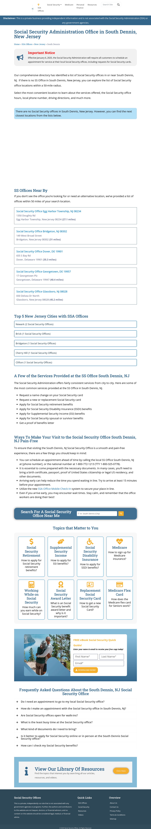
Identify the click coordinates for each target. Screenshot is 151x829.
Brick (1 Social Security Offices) (33, 333)
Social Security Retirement (31, 551)
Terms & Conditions (117, 815)
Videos (80, 815)
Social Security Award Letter (61, 594)
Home (17, 44)
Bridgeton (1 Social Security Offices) (36, 343)
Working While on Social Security (31, 596)
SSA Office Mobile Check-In (54, 489)
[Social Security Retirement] (31, 541)
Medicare (69, 4)
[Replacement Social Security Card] (90, 584)
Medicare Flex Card (119, 592)
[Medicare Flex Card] (119, 584)
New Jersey (39, 44)
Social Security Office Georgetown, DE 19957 (43, 271)
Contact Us (114, 807)
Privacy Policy (115, 811)
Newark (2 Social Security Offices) (34, 324)
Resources (92, 4)
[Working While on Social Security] (31, 584)
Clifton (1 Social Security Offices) (34, 362)
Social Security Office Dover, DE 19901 (39, 251)
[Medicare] (119, 541)
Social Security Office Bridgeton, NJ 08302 (41, 231)
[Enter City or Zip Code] (97, 513)
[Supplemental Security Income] (61, 541)
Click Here (121, 771)
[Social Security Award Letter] (61, 584)
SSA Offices (41, 8)
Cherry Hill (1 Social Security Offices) (36, 352)
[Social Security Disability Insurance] (90, 541)
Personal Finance (80, 6)
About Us (113, 803)
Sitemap (113, 819)
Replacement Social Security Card (90, 594)
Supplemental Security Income (61, 551)
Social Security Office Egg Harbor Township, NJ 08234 (48, 211)
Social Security (53, 4)
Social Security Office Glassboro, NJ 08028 (41, 291)
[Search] (121, 513)
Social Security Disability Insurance (90, 553)
